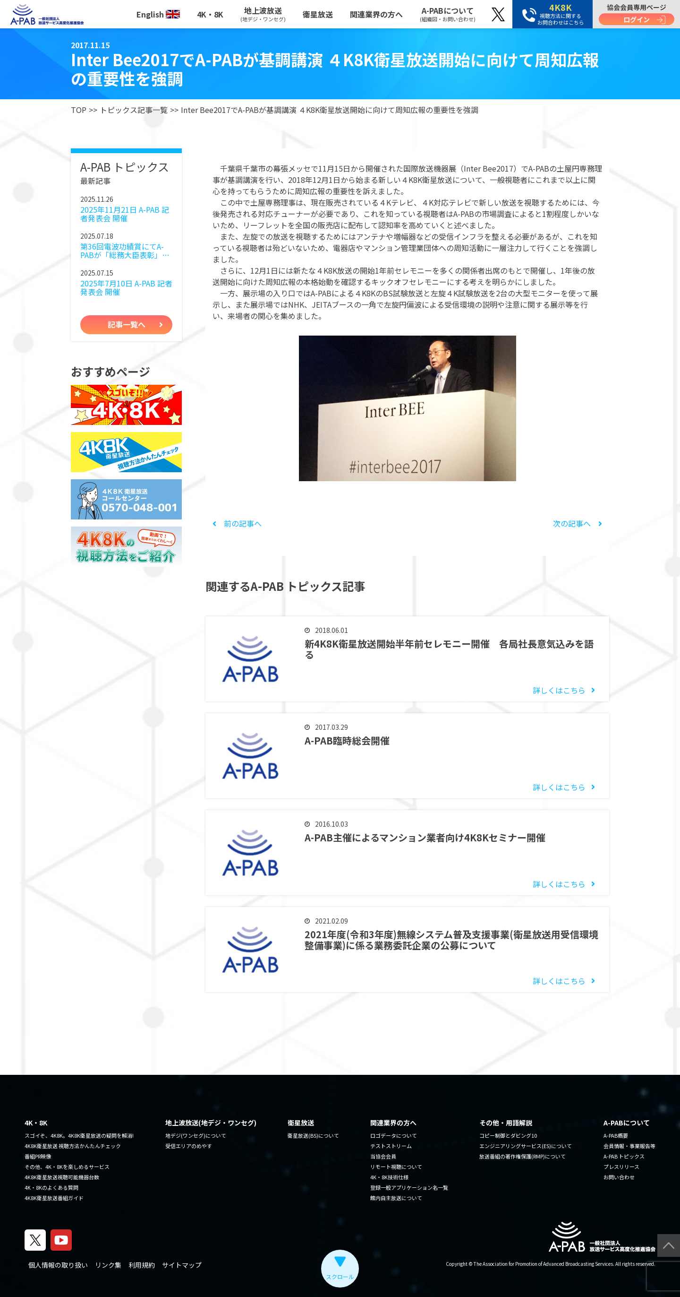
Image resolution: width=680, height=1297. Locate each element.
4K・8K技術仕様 (389, 1177)
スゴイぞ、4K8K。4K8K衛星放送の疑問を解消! (79, 1135)
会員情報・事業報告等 (629, 1146)
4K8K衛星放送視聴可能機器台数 (62, 1177)
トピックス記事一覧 (134, 109)
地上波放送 (263, 14)
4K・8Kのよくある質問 (51, 1187)
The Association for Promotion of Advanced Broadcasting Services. (544, 1263)
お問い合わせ (619, 1177)
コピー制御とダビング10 (508, 1135)
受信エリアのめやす (188, 1146)
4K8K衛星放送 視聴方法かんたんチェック (73, 1146)
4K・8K (210, 14)
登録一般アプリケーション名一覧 (409, 1187)
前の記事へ (237, 523)
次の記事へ (577, 523)
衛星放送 (318, 14)
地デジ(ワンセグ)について (195, 1135)
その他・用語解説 (505, 1122)
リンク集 (108, 1265)
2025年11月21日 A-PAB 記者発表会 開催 (124, 214)
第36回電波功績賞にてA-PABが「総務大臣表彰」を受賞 (125, 250)
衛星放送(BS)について (313, 1135)
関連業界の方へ (376, 14)
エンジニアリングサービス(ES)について (525, 1146)
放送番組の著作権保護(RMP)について (522, 1156)
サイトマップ (182, 1265)
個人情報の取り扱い (58, 1265)
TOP (78, 109)
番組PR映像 (38, 1156)
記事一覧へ (126, 324)
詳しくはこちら (559, 690)
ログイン (636, 19)
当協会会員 (383, 1156)
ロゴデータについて (393, 1135)
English (158, 14)
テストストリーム (391, 1146)
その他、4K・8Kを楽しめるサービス (67, 1166)
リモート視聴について (396, 1166)
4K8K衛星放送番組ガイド (54, 1198)
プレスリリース (621, 1166)
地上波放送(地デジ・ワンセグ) (210, 1122)
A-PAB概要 (616, 1135)
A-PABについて (448, 14)
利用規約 (141, 1265)
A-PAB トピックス (624, 1156)
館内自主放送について (396, 1198)
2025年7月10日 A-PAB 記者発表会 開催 (126, 287)
